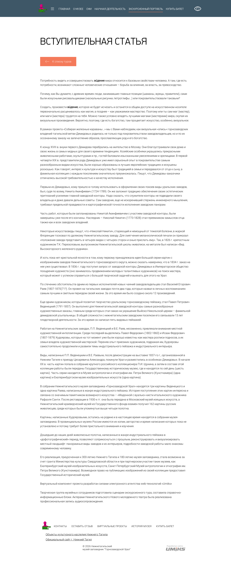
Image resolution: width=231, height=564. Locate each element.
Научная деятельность (110, 9)
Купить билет (175, 9)
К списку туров (58, 61)
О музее (78, 9)
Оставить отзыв (82, 526)
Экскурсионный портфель (146, 9)
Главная (64, 9)
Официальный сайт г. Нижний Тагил (69, 539)
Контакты (60, 526)
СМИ (89, 9)
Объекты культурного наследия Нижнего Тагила (77, 534)
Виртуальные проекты (112, 526)
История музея (141, 526)
